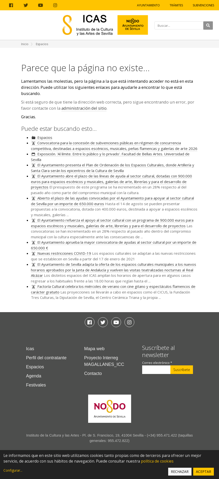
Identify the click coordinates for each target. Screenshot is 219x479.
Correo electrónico (157, 363)
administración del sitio (84, 108)
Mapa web (94, 348)
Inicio (24, 44)
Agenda (33, 375)
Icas (30, 348)
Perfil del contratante (46, 357)
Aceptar (203, 471)
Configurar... (12, 470)
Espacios (44, 137)
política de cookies (157, 461)
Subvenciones (203, 5)
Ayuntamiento (148, 5)
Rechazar (180, 471)
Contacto (93, 373)
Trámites (176, 5)
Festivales (36, 385)
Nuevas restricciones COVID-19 (64, 253)
